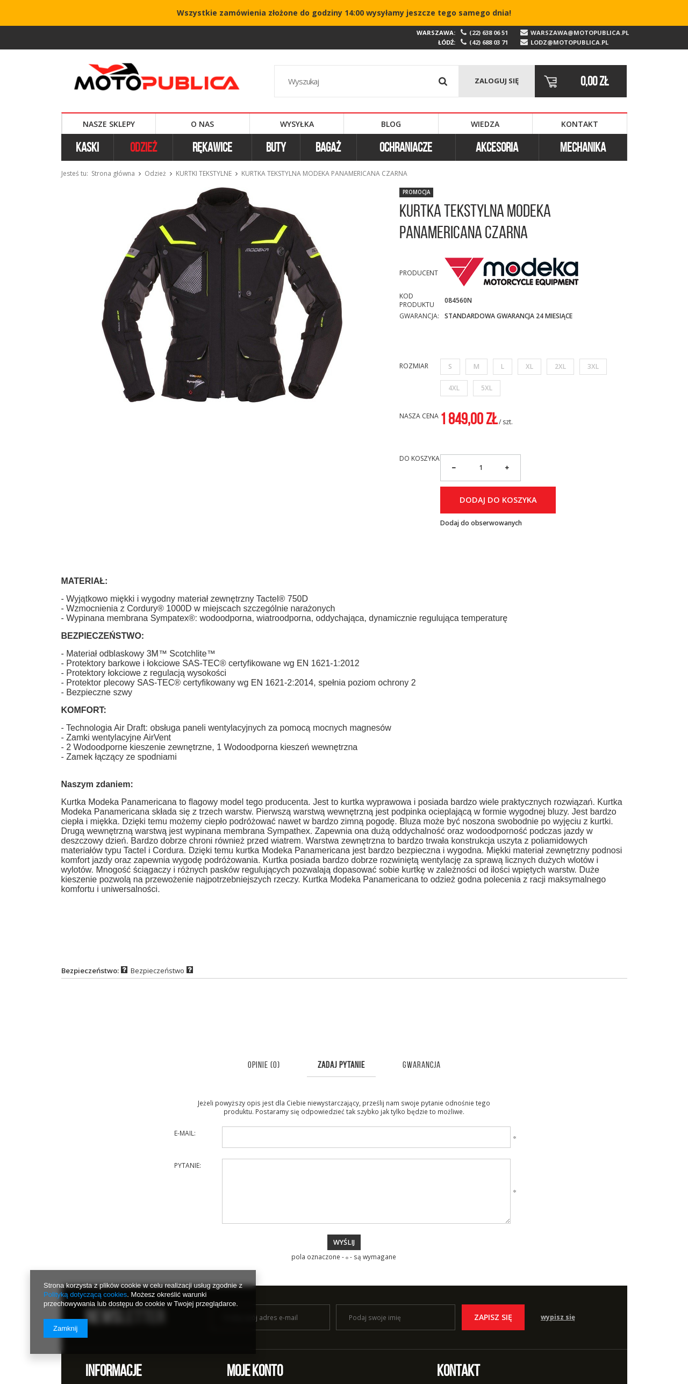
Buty (276, 147)
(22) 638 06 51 (488, 33)
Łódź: (446, 42)
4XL (454, 388)
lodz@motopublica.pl (569, 42)
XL (529, 366)
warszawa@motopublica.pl (579, 33)
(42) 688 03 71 (488, 42)
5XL (486, 388)
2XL (560, 366)
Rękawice (212, 147)
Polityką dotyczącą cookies (85, 1294)
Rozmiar (413, 365)
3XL (593, 366)
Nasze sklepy (109, 124)
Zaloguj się (497, 80)
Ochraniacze (405, 147)
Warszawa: (436, 32)
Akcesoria (497, 147)
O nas (202, 124)
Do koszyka (419, 458)
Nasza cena (419, 415)
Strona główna (113, 173)
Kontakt (579, 124)
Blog (391, 124)
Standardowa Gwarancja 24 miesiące (508, 316)
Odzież (143, 147)
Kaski (87, 147)
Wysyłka (297, 124)
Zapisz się (493, 1317)
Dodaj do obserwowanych (481, 523)
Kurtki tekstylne (204, 173)
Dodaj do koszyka (498, 499)
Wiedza (485, 124)
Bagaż (328, 147)
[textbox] (367, 81)
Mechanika (583, 147)
